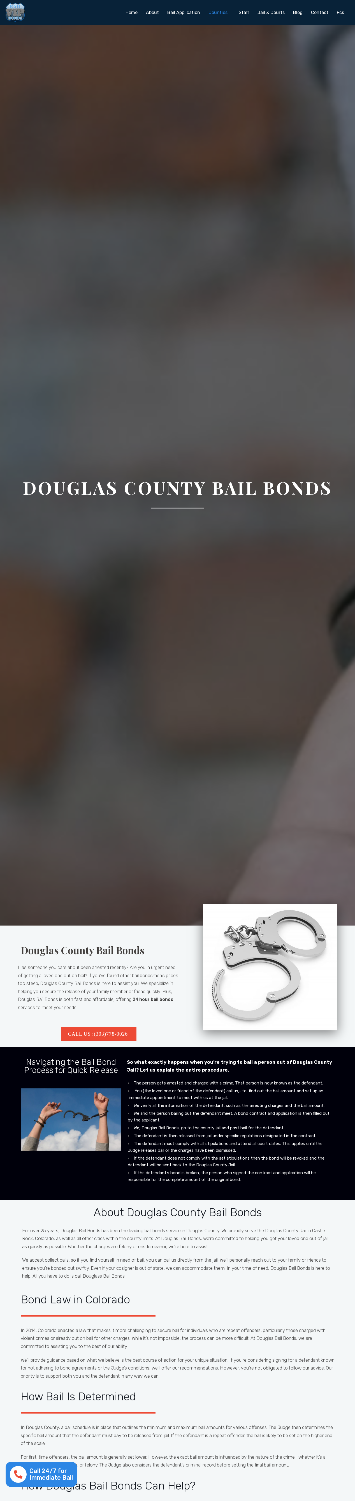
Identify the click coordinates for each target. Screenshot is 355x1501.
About (152, 12)
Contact (319, 12)
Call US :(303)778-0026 (98, 1034)
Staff (244, 12)
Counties (218, 12)
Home (132, 12)
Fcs (340, 12)
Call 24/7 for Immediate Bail (51, 1474)
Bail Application (183, 12)
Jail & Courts (271, 12)
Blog (298, 12)
